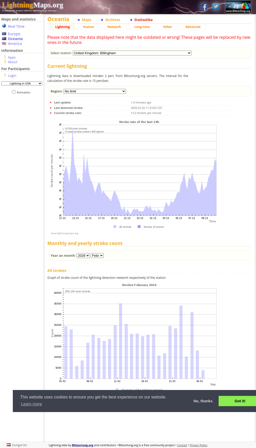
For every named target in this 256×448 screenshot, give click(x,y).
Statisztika (143, 19)
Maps (86, 19)
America (15, 43)
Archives (112, 19)
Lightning (62, 27)
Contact (182, 445)
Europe (14, 33)
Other (167, 27)
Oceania (15, 38)
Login (12, 75)
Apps (12, 57)
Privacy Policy (198, 445)
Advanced (192, 27)
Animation (25, 92)
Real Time (16, 26)
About (12, 62)
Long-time (142, 27)
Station (88, 27)
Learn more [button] (31, 404)
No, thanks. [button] (204, 401)
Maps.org (32, 5)
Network (114, 27)
